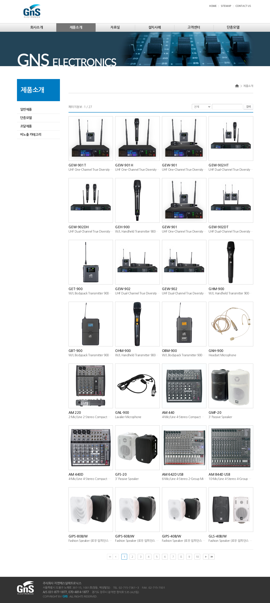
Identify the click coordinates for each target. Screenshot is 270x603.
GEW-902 (123, 289)
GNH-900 (216, 350)
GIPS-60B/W (124, 536)
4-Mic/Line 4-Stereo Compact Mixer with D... (91, 478)
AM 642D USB (172, 474)
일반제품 (26, 109)
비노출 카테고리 (30, 134)
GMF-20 (215, 412)
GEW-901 (169, 165)
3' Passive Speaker (220, 417)
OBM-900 (169, 350)
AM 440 (168, 412)
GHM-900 (216, 289)
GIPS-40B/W (171, 536)
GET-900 (76, 289)
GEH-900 (122, 227)
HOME (213, 6)
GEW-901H (124, 165)
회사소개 (36, 27)
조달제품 (26, 126)
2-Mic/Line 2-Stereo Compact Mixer (91, 417)
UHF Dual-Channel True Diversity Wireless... (231, 169)
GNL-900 (122, 412)
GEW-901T (77, 165)
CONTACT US (243, 6)
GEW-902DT (218, 227)
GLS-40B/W (217, 536)
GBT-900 (75, 350)
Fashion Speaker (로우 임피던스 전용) (91, 540)
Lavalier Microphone (128, 417)
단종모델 (233, 27)
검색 (248, 106)
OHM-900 (123, 350)
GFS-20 (121, 474)
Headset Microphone (222, 355)
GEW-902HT (219, 165)
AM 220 (75, 412)
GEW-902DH (79, 227)
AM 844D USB (219, 474)
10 (197, 556)
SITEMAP (226, 6)
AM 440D (76, 474)
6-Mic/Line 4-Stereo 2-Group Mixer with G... (184, 478)
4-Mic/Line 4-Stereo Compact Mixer (184, 417)
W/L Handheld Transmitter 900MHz (137, 231)
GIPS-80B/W (78, 536)
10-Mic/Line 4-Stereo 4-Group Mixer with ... (231, 478)
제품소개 (76, 27)
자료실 (115, 27)
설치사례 (154, 27)
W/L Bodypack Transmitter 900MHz (91, 293)
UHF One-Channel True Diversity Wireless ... (91, 169)
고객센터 (194, 27)
